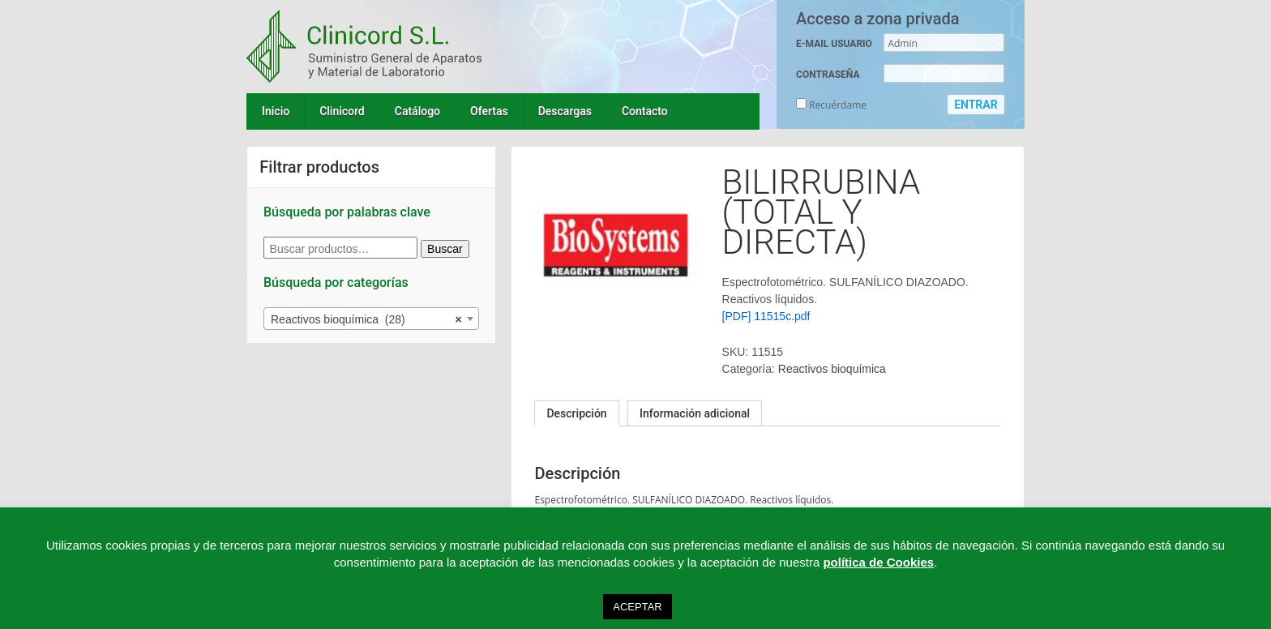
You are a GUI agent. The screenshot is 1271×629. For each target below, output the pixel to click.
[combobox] (371, 318)
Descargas (565, 111)
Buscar (445, 248)
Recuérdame (831, 105)
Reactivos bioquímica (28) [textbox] (366, 319)
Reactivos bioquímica (832, 368)
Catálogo (417, 111)
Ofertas (489, 111)
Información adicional (695, 413)
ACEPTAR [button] (637, 607)
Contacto (645, 111)
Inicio (275, 111)
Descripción (576, 413)
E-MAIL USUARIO (834, 43)
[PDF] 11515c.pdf (766, 316)
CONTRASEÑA (827, 74)
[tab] (576, 413)
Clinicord (342, 111)
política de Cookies (878, 562)
